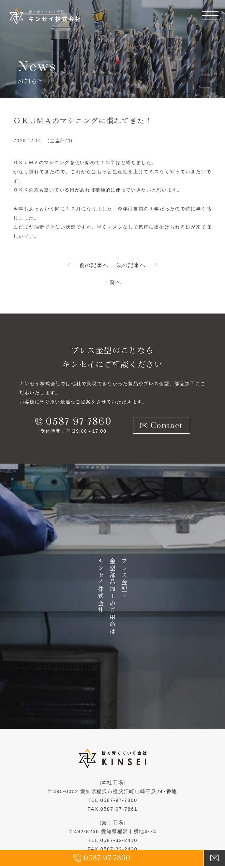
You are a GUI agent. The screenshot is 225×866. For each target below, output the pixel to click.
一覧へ (112, 282)
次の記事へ (131, 265)
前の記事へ (94, 265)
